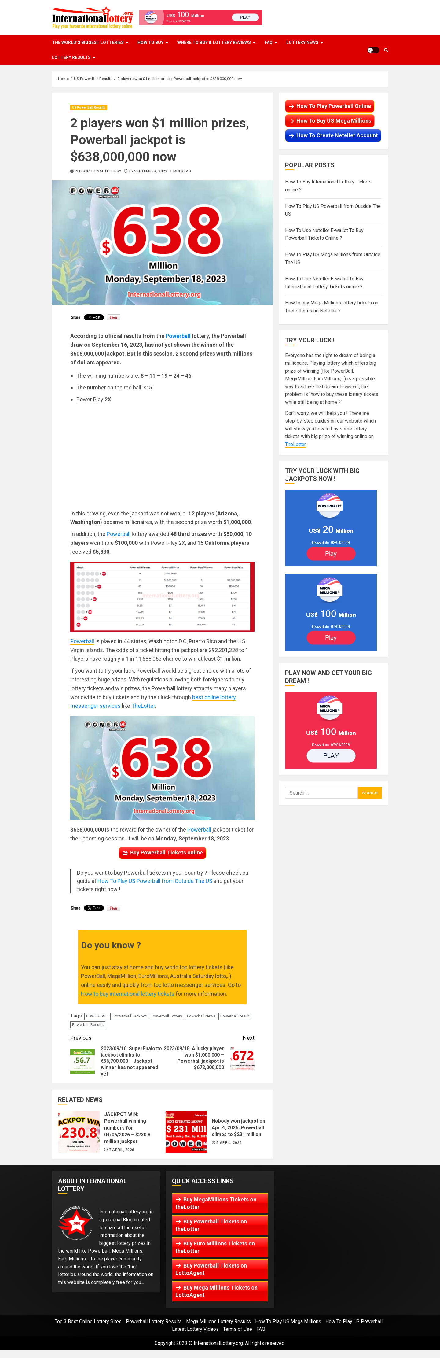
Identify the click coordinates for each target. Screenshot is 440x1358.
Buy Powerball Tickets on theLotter (211, 1225)
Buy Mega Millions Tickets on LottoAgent (216, 1291)
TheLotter (143, 706)
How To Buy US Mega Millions (333, 120)
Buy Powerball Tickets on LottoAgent (211, 1269)
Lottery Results (71, 57)
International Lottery (98, 171)
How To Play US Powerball (354, 1321)
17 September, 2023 (148, 171)
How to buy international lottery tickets (127, 994)
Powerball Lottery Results (154, 1321)
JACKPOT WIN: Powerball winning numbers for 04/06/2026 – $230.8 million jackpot (79, 1132)
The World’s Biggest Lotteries (88, 42)
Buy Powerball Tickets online (166, 852)
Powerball (178, 336)
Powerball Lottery (167, 1016)
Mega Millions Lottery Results (218, 1321)
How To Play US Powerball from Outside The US (154, 881)
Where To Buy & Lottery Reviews (214, 42)
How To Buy (150, 42)
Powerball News (201, 1016)
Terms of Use (237, 1329)
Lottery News (302, 42)
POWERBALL (97, 1016)
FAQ (269, 42)
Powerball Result (235, 1016)
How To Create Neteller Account (337, 135)
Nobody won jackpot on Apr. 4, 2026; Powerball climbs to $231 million (186, 1132)
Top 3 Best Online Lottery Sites (88, 1321)
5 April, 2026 (229, 1143)
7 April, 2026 (121, 1150)
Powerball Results (88, 1024)
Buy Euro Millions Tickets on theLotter (215, 1247)
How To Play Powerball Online (333, 106)
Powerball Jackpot (130, 1016)
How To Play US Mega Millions (288, 1321)
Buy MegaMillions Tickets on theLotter (215, 1203)
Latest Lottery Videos (195, 1329)
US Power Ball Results (88, 107)
